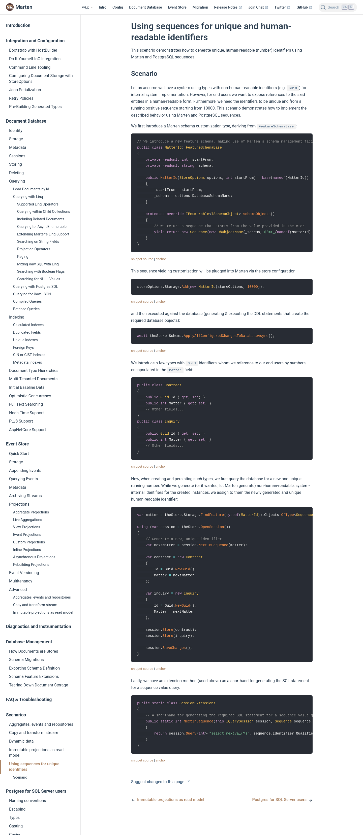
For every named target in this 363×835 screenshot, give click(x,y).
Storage (16, 138)
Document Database (145, 7)
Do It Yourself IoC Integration (34, 58)
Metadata (17, 147)
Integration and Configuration (35, 40)
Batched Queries (26, 309)
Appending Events (25, 470)
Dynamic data (21, 741)
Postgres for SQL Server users (36, 791)
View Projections (26, 527)
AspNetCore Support (27, 429)
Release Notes (228, 7)
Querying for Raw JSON (32, 294)
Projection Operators (33, 249)
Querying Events (23, 478)
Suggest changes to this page (160, 797)
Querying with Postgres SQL (35, 287)
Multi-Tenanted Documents (33, 378)
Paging (22, 257)
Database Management (29, 641)
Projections (19, 504)
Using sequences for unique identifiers (34, 766)
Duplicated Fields (27, 332)
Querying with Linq (28, 197)
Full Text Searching (26, 404)
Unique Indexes (25, 340)
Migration (200, 7)
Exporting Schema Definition (34, 668)
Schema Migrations (26, 659)
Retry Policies (21, 98)
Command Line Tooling (29, 67)
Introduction (18, 25)
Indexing (16, 317)
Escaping (17, 809)
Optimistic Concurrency (30, 396)
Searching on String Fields (38, 241)
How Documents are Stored (33, 651)
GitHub (305, 7)
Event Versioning (24, 572)
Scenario (20, 777)
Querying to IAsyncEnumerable (42, 227)
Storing (15, 164)
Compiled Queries (27, 301)
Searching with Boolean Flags (41, 271)
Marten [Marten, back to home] (19, 7)
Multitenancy (20, 581)
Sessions (17, 156)
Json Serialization (25, 89)
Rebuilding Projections (31, 565)
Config (117, 7)
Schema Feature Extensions (34, 676)
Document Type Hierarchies (33, 370)
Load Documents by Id (31, 189)
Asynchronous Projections (34, 557)
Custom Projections (29, 542)
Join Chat (258, 7)
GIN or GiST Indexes (29, 355)
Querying (17, 181)
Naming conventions (27, 800)
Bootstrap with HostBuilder (33, 50)
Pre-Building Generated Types (35, 106)
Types (14, 817)
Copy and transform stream (35, 605)
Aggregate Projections (31, 512)
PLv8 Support (21, 421)
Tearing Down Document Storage (38, 685)
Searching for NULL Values (38, 279)
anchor (161, 263)
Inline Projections (27, 550)
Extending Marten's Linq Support (43, 234)
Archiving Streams (25, 495)
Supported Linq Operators (37, 204)
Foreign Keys (23, 347)
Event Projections (27, 535)
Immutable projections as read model (43, 612)
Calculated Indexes (28, 325)
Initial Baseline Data (26, 387)
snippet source (142, 263)
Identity (15, 130)
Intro (102, 7)
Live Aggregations (27, 520)
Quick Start (19, 453)
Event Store (177, 7)
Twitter (283, 7)
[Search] (338, 7)
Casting (16, 826)
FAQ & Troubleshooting (29, 699)
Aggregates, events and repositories (42, 597)
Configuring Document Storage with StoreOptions (41, 78)
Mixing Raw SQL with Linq (38, 264)
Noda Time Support (26, 412)
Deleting (16, 172)
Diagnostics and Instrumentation (38, 626)
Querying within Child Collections (43, 212)
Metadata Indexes (27, 362)
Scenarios (16, 714)
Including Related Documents (40, 219)
